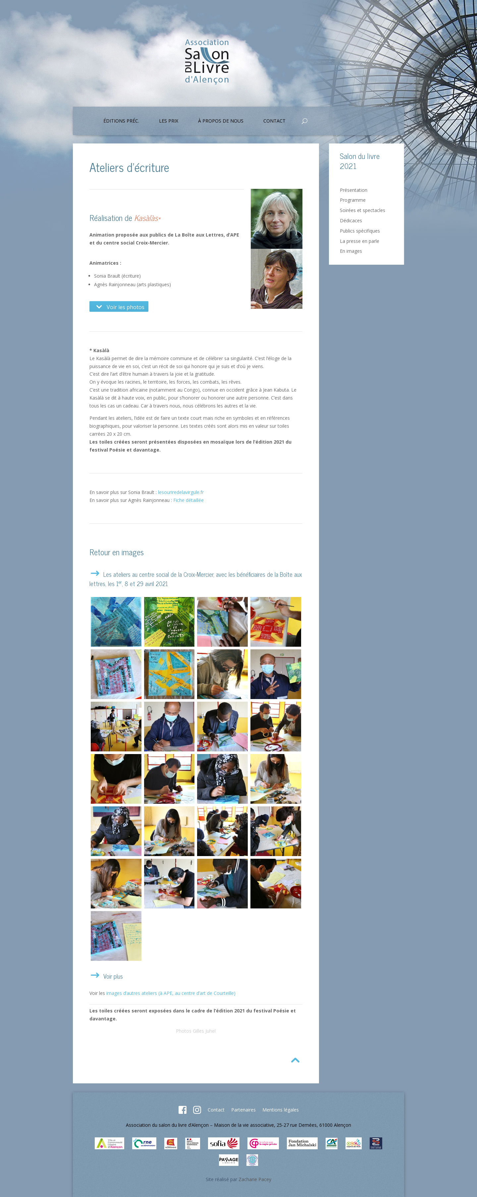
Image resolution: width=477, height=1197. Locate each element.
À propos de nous (220, 121)
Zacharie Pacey (254, 1179)
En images (351, 251)
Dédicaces (351, 220)
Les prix (168, 121)
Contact (274, 121)
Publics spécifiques (360, 231)
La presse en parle (359, 241)
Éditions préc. (121, 121)
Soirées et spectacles (362, 210)
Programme (353, 200)
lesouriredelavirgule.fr (181, 492)
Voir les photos (118, 306)
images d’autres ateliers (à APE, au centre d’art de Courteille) (171, 993)
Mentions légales (280, 1110)
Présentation (353, 190)
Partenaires (243, 1110)
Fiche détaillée (188, 500)
